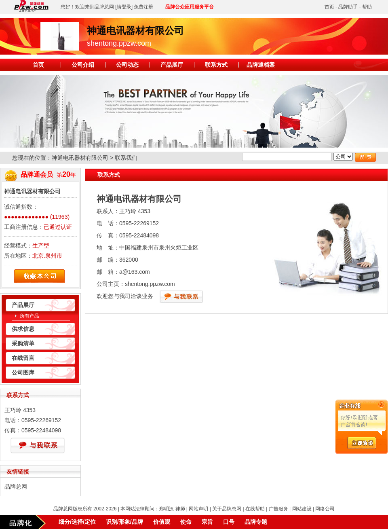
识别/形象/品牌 (124, 521)
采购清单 (23, 343)
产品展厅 (171, 64)
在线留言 (23, 358)
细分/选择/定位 (77, 521)
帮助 (367, 7)
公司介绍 (83, 64)
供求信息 (23, 329)
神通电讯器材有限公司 (80, 157)
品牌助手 (348, 7)
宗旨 (207, 521)
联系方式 (216, 64)
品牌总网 (15, 486)
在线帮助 (255, 509)
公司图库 (23, 372)
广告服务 (278, 509)
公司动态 (127, 64)
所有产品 (29, 316)
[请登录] (124, 7)
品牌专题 (256, 521)
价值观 (161, 521)
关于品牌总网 (226, 509)
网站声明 (198, 509)
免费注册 (143, 7)
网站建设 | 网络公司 (313, 509)
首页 (329, 7)
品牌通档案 (261, 64)
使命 (186, 521)
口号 (228, 521)
